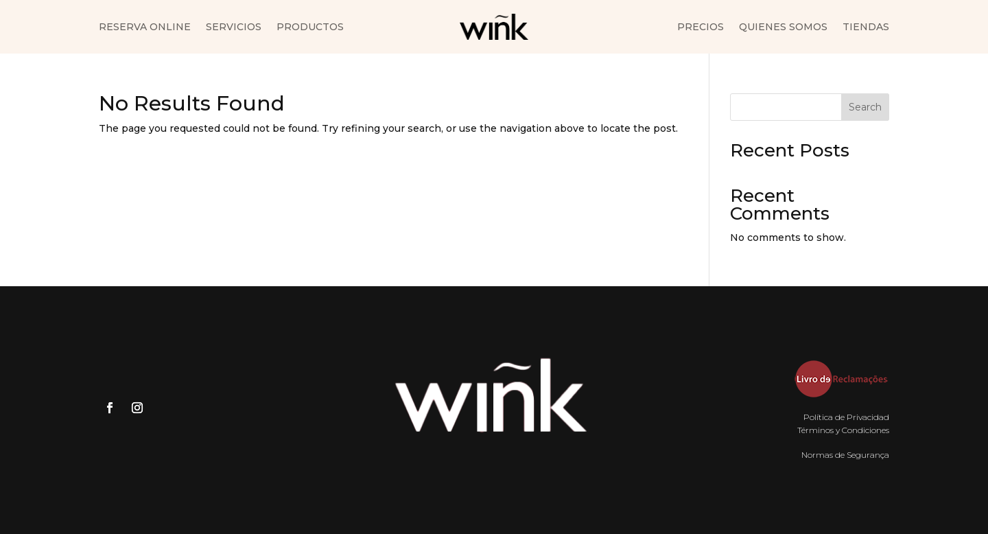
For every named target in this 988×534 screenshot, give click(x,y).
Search (865, 107)
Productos (310, 27)
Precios (700, 27)
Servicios (233, 27)
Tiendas (866, 27)
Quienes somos (783, 27)
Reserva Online (145, 27)
